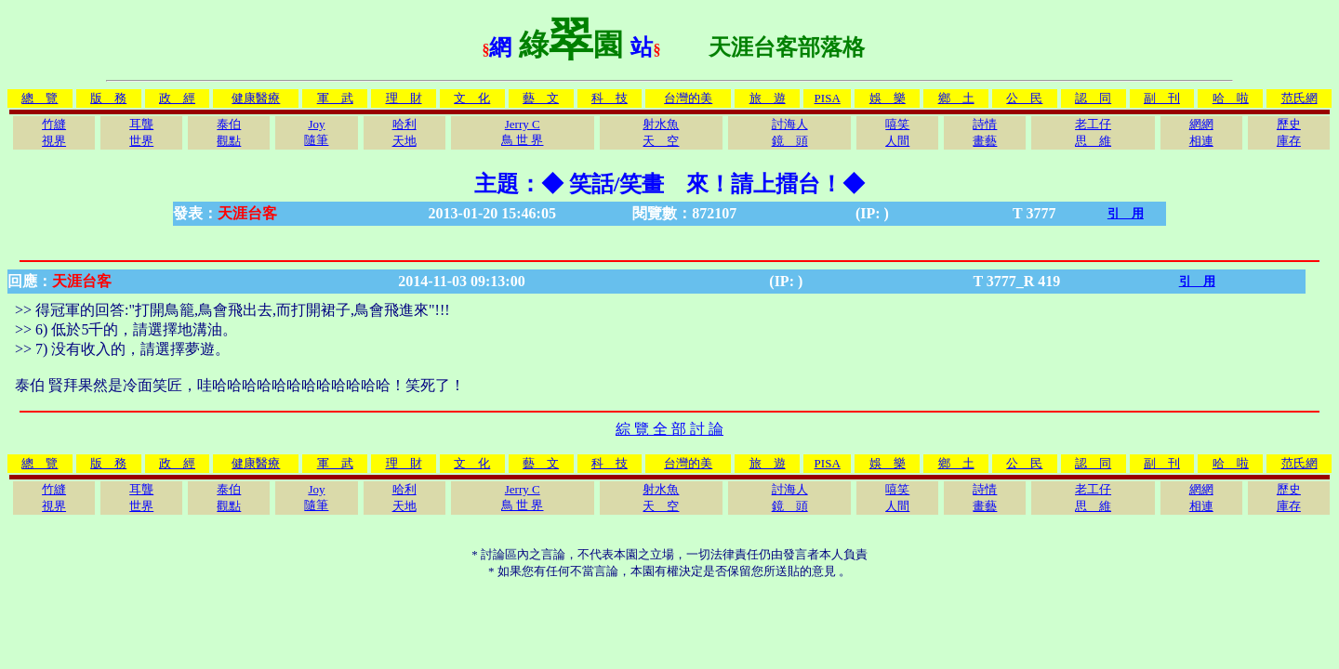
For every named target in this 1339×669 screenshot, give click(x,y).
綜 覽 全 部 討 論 (669, 429)
